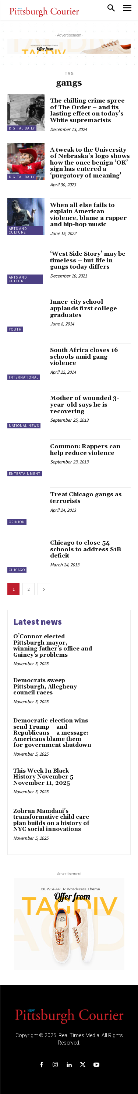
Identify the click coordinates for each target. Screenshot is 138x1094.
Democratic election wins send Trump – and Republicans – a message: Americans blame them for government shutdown (52, 733)
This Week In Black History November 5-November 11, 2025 (44, 777)
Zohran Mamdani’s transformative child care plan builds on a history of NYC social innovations (51, 820)
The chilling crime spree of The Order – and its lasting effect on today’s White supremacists (87, 110)
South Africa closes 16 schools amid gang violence (84, 356)
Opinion (17, 522)
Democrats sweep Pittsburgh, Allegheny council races (45, 686)
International (24, 377)
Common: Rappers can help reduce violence (85, 450)
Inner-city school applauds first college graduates (83, 308)
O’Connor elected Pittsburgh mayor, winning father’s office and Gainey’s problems (52, 646)
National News (24, 425)
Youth (15, 329)
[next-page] (44, 589)
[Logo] (69, 1015)
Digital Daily (22, 128)
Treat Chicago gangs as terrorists (86, 498)
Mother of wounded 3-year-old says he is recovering (84, 404)
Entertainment (24, 473)
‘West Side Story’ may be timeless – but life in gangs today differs (87, 260)
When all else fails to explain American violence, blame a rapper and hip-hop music (88, 214)
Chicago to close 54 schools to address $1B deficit (85, 549)
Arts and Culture (18, 230)
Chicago (17, 569)
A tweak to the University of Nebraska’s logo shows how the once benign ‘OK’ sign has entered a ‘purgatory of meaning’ (90, 162)
